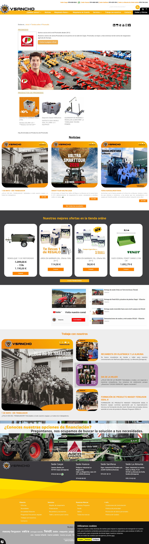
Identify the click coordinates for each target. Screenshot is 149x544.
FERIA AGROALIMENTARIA (111, 190)
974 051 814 (113, 2)
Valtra (79, 511)
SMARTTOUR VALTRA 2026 (61, 190)
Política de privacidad (113, 508)
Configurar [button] (96, 539)
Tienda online (36, 24)
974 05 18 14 (106, 474)
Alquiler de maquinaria (57, 505)
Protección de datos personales (117, 511)
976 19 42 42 (131, 478)
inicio (27, 24)
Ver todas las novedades (74, 206)
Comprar (20, 273)
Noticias (48, 12)
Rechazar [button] (88, 539)
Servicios (97, 12)
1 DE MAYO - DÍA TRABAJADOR (13, 190)
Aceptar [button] (80, 539)
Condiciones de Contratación (116, 505)
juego (71, 532)
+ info (106, 502)
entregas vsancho (36, 532)
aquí (113, 536)
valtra (25, 531)
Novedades (25, 508)
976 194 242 (143, 2)
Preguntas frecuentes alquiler (31, 514)
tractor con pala (65, 535)
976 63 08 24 (56, 474)
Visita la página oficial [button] (48, 42)
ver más (43, 197)
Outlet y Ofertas (141, 12)
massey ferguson (11, 532)
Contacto (127, 12)
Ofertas (23, 505)
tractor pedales (53, 535)
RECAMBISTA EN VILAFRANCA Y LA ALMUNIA (122, 354)
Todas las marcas (83, 514)
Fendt (79, 508)
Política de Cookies (112, 514)
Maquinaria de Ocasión (81, 12)
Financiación (53, 508)
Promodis (45, 24)
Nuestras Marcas (82, 502)
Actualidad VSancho (28, 511)
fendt (48, 531)
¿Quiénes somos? (34, 12)
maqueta (63, 532)
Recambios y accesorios (57, 511)
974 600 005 (94, 2)
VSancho (22, 502)
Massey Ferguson (83, 505)
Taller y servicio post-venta (58, 514)
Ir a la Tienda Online (75, 280)
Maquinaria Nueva (61, 12)
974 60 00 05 (81, 478)
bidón (55, 532)
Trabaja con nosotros (113, 12)
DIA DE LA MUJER (109, 377)
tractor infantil (40, 535)
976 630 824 (72, 2)
